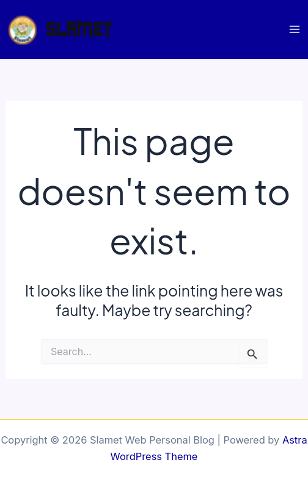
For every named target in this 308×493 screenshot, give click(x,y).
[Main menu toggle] (294, 29)
